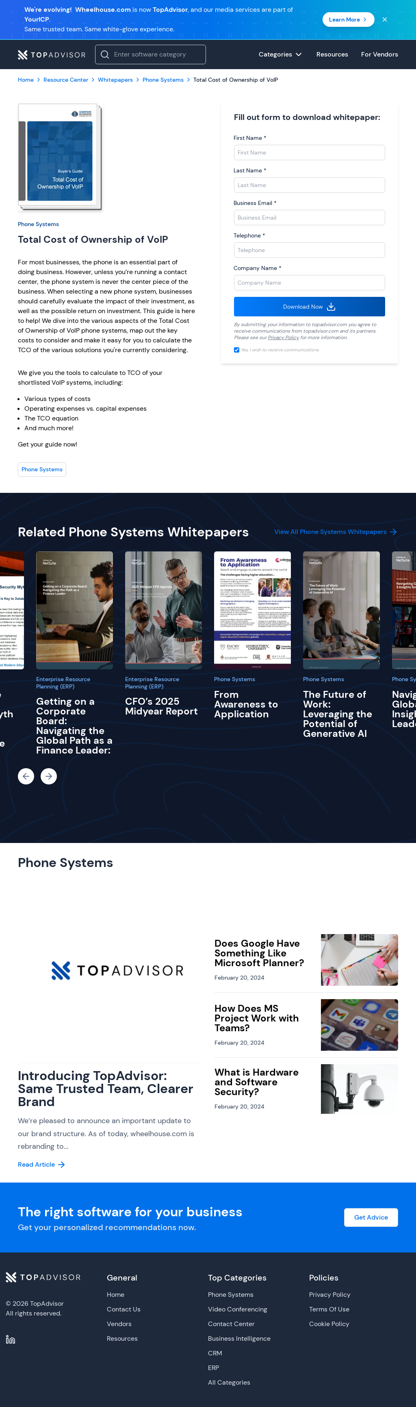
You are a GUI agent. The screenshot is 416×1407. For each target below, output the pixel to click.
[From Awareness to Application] (252, 610)
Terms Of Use (329, 1309)
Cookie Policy (329, 1324)
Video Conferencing (237, 1309)
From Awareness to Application (246, 704)
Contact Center (231, 1324)
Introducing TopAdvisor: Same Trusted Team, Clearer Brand (105, 1088)
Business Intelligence (239, 1338)
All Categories (229, 1382)
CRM (215, 1353)
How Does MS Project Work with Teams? (256, 1018)
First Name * (250, 138)
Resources (122, 1338)
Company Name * (258, 268)
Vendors (119, 1324)
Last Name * (250, 170)
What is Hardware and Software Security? (256, 1082)
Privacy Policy (283, 337)
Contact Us (124, 1309)
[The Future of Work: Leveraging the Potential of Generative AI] (341, 610)
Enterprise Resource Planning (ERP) (63, 682)
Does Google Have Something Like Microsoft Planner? (259, 953)
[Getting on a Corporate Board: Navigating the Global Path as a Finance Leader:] (74, 610)
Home (115, 1294)
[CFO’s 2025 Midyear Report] (163, 610)
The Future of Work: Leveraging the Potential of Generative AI (337, 714)
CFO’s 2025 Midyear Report (161, 706)
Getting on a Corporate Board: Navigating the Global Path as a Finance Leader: (74, 725)
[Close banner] (385, 19)
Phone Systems (38, 224)
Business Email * (255, 203)
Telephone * (249, 235)
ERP (213, 1367)
